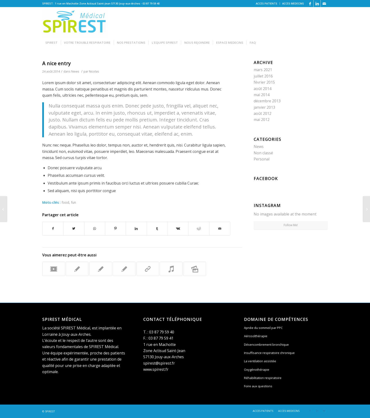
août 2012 (262, 113)
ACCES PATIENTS (266, 3)
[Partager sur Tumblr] (157, 228)
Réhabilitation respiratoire (263, 378)
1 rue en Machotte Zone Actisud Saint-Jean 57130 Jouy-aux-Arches (164, 351)
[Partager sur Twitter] (73, 228)
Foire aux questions (258, 386)
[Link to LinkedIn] (317, 3)
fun (73, 202)
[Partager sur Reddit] (199, 228)
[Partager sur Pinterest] (115, 228)
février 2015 (264, 82)
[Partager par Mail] (220, 228)
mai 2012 (261, 119)
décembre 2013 (267, 100)
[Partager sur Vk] (178, 228)
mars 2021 (263, 69)
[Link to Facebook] (310, 3)
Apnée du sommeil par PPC (263, 328)
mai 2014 (261, 94)
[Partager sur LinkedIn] (136, 228)
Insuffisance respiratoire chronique (269, 353)
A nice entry (56, 63)
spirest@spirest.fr (159, 363)
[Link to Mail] (324, 3)
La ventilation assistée (260, 361)
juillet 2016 (263, 76)
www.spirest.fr (155, 369)
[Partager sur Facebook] (52, 228)
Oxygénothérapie (256, 369)
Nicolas (94, 71)
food (65, 202)
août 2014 (262, 88)
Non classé (263, 152)
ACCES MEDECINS (293, 3)
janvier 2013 (264, 107)
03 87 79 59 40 (151, 3)
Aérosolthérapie (255, 336)
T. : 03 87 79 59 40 (158, 332)
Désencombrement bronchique (266, 344)
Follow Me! (291, 225)
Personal (261, 159)
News (75, 71)
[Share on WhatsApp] (94, 228)
